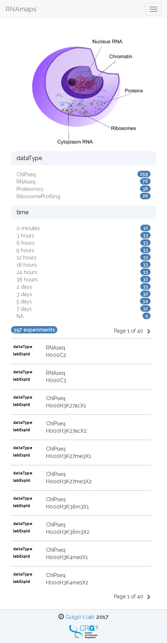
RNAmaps (21, 9)
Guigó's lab (80, 617)
